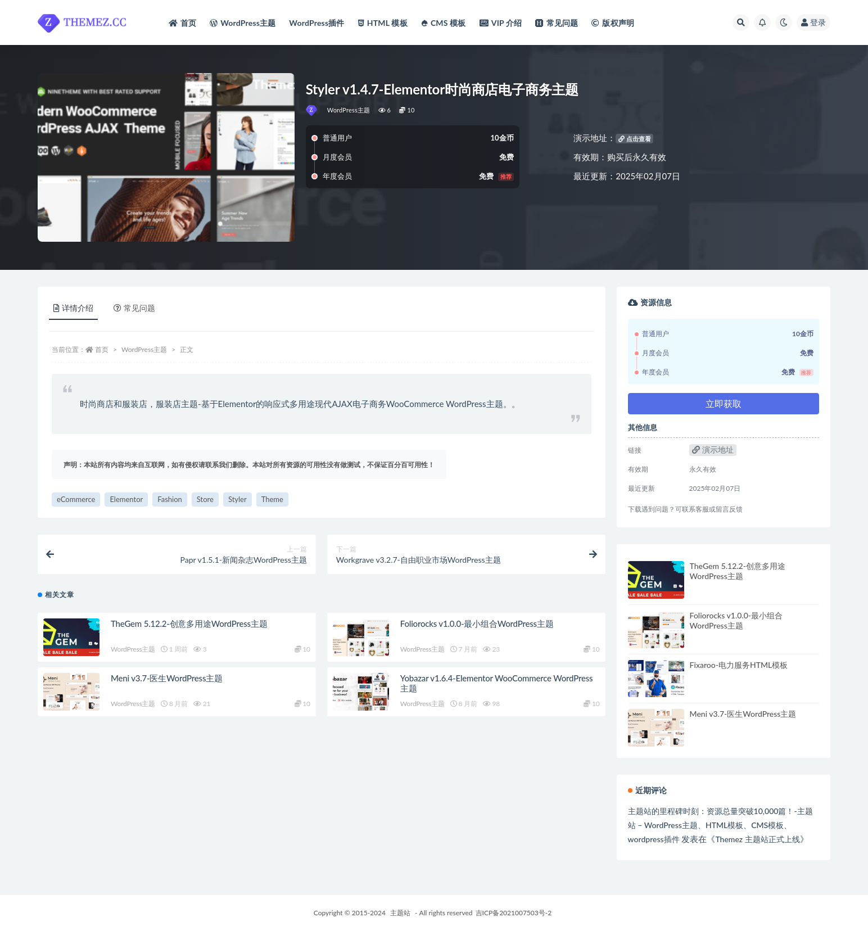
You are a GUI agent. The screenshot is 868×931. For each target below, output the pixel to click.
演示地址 (713, 449)
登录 (813, 22)
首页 (101, 349)
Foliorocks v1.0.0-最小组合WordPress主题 (477, 623)
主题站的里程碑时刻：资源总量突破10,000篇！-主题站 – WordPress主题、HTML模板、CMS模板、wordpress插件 (720, 825)
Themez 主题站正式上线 (757, 839)
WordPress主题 (348, 110)
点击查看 (634, 138)
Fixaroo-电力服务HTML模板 (739, 665)
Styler (237, 499)
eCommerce (76, 499)
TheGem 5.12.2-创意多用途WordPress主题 (189, 623)
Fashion (169, 499)
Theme (272, 499)
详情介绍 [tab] (73, 308)
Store (205, 499)
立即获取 (724, 403)
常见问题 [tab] (134, 308)
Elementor (126, 499)
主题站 (400, 913)
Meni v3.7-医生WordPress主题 (167, 678)
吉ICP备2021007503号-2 (514, 913)
